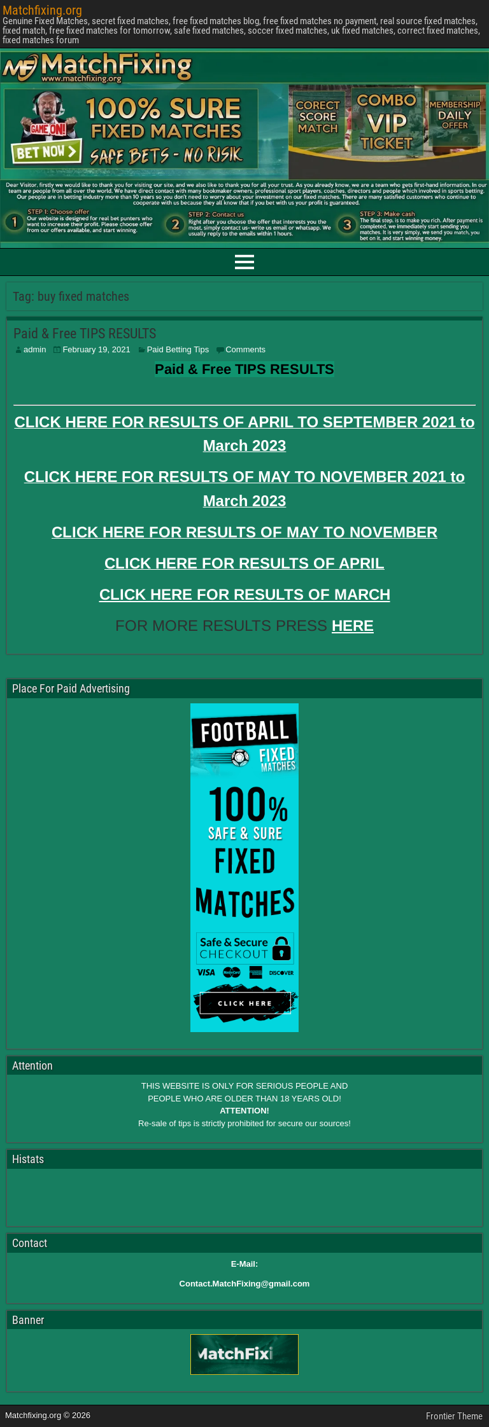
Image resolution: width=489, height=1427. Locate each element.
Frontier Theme (454, 1416)
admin (35, 349)
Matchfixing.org (42, 10)
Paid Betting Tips (178, 349)
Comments (245, 349)
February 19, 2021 (96, 349)
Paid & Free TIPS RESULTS (84, 333)
